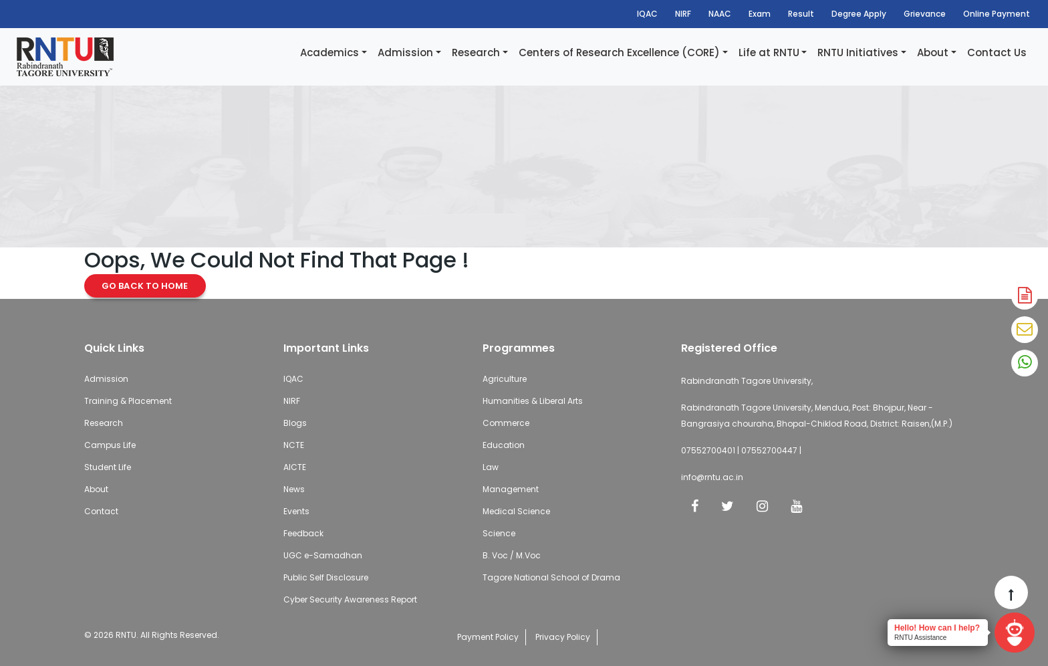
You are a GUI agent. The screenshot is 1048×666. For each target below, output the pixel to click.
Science (499, 533)
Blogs (295, 423)
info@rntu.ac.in (712, 477)
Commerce (506, 423)
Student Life (107, 467)
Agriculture (505, 378)
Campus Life (110, 445)
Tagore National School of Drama (551, 577)
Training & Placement (128, 401)
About (932, 52)
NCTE (293, 445)
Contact (101, 511)
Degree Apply (858, 13)
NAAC (719, 13)
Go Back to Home (145, 286)
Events (296, 511)
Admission (405, 52)
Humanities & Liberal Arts (533, 401)
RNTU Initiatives (857, 52)
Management (511, 489)
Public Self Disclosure (325, 577)
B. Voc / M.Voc (512, 555)
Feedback (303, 533)
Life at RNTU (769, 52)
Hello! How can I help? (937, 628)
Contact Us (997, 52)
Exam (760, 13)
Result (801, 13)
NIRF (683, 13)
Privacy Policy (562, 637)
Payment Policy (488, 637)
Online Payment (996, 13)
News (294, 489)
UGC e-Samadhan (322, 555)
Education (504, 445)
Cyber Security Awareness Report (350, 599)
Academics (329, 52)
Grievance (925, 13)
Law (491, 467)
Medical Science (516, 511)
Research (476, 52)
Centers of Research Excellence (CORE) (619, 52)
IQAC (647, 13)
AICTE (294, 467)
